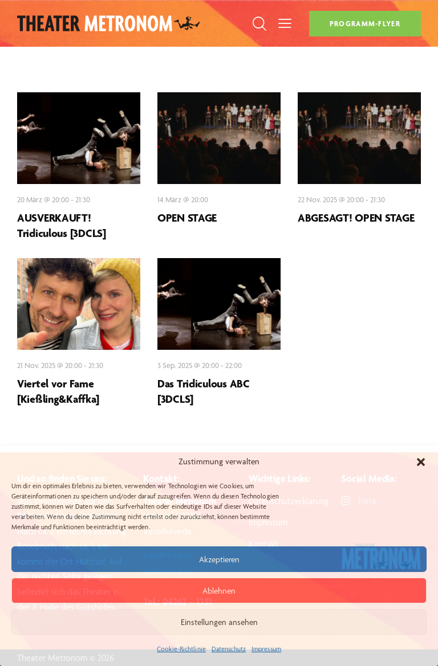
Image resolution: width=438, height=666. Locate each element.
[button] (421, 462)
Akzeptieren (219, 559)
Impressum (266, 649)
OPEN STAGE (187, 217)
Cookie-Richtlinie (181, 649)
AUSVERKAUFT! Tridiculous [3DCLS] (61, 225)
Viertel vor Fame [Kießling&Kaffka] (58, 391)
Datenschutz (229, 649)
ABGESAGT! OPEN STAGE (356, 217)
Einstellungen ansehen (219, 622)
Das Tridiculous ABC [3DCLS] (203, 391)
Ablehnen (219, 591)
